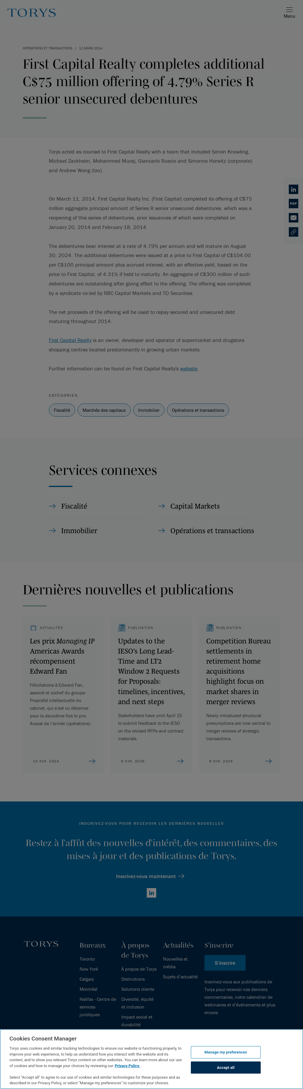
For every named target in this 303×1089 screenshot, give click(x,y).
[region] (151, 1059)
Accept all (225, 1067)
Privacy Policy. (127, 1066)
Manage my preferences (225, 1052)
